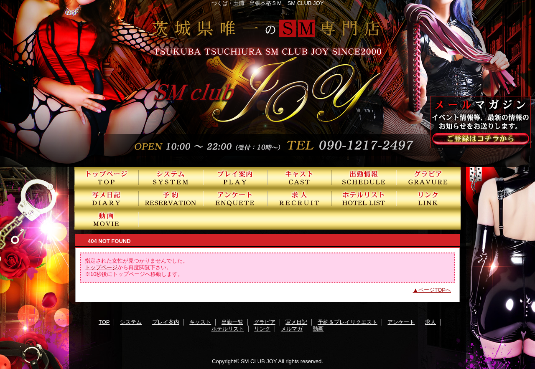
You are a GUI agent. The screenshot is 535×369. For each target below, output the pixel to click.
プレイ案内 (235, 177)
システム (171, 177)
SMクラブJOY (267, 83)
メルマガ (292, 329)
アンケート (235, 198)
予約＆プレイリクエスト (171, 198)
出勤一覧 (364, 177)
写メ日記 (106, 198)
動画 (106, 219)
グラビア (428, 177)
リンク (428, 198)
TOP (106, 177)
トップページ (101, 267)
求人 (300, 198)
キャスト (300, 177)
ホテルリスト (364, 198)
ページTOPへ (434, 290)
